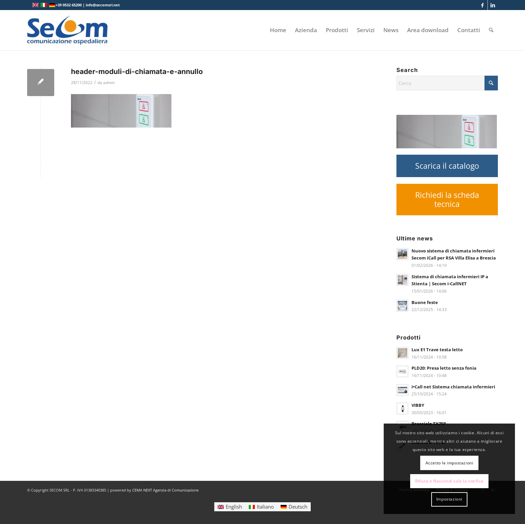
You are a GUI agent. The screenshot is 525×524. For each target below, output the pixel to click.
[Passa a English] (229, 506)
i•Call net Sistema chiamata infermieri (453, 387)
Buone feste (424, 302)
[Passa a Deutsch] (294, 506)
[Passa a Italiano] (261, 506)
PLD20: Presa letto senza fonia (443, 368)
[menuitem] (278, 30)
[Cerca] (491, 30)
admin (109, 82)
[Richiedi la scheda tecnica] (447, 199)
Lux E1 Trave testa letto (437, 350)
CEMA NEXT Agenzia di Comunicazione (165, 490)
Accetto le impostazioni (449, 463)
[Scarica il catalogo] (447, 166)
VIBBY (417, 405)
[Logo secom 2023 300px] (67, 30)
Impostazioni (449, 499)
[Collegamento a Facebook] (482, 5)
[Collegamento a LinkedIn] (493, 5)
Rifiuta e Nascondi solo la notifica (449, 481)
